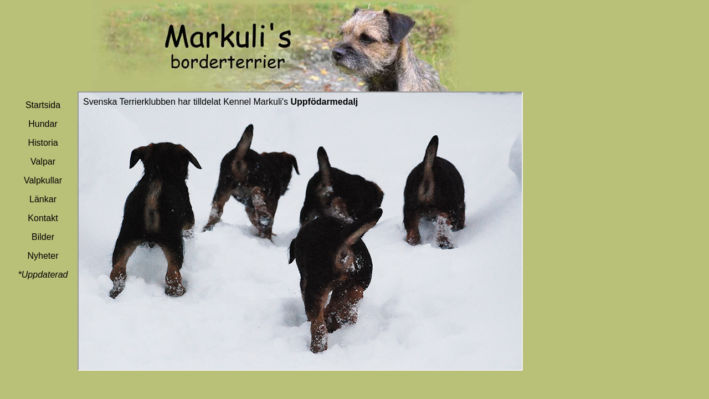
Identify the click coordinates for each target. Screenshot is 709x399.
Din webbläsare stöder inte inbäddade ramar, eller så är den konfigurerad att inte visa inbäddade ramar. (300, 231)
